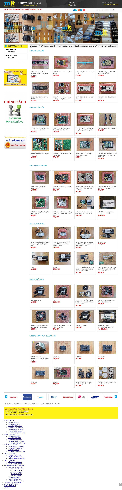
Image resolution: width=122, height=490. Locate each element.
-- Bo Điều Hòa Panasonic (15, 439)
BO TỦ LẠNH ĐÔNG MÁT (63, 46)
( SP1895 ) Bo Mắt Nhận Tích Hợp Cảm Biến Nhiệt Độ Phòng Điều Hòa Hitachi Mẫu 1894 (84, 269)
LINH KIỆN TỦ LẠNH (88, 46)
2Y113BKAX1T (102, 242)
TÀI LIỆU (57, 404)
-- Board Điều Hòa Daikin (14, 438)
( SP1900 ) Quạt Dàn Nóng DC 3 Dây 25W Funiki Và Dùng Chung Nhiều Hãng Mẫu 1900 (84, 243)
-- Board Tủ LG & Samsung (15, 448)
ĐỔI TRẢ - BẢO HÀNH (47, 404)
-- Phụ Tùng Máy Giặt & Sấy (15, 467)
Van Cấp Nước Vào (16, 474)
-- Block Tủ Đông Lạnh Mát (15, 463)
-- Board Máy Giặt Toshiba (15, 426)
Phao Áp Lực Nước (16, 472)
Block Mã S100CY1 (36, 300)
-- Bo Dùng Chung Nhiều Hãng (16, 433)
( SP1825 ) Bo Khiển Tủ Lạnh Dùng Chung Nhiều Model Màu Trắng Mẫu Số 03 (62, 213)
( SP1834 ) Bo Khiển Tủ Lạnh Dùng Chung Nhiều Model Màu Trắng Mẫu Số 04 (84, 188)
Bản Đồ (26, 411)
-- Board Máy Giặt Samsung (15, 427)
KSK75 (55, 267)
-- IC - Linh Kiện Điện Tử (14, 477)
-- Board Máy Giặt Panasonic (15, 431)
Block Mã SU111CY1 (81, 325)
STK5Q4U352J (57, 357)
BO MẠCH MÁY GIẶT (38, 46)
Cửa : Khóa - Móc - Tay (17, 469)
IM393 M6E (34, 382)
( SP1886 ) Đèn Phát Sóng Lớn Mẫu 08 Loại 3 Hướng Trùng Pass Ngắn (40, 358)
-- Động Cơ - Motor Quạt (14, 455)
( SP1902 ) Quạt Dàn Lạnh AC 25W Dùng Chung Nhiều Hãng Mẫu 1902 (40, 243)
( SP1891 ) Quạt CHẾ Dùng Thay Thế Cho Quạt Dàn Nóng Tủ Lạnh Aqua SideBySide (84, 302)
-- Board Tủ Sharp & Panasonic (16, 446)
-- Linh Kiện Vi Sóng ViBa (14, 479)
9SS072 (33, 267)
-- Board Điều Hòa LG (13, 436)
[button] (6, 396)
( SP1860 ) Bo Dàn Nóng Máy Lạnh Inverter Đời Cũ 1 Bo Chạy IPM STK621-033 (107, 155)
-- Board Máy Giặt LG (13, 422)
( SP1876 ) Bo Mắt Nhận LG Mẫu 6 (107, 128)
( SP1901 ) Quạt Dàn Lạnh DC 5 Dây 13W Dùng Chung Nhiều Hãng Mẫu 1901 (61, 243)
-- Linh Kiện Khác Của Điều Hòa (16, 458)
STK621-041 (56, 382)
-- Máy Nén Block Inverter (15, 457)
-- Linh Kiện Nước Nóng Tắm (15, 481)
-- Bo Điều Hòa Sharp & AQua (16, 441)
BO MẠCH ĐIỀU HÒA (50, 46)
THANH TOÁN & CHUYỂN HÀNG (13, 404)
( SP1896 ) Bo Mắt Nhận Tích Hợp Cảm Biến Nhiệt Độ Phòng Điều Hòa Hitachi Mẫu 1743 (107, 269)
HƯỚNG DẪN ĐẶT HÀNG (31, 404)
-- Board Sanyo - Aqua (14, 424)
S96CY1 (55, 300)
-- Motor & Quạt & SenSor (15, 462)
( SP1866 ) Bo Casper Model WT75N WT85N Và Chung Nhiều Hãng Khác (39, 73)
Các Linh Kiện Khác (16, 475)
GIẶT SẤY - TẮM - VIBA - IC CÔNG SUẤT (105, 46)
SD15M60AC (101, 357)
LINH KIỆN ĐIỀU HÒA (77, 46)
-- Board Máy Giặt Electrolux (15, 429)
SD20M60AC (78, 357)
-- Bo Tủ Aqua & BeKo (13, 450)
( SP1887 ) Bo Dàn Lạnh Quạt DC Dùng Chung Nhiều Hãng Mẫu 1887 (84, 130)
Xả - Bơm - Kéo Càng (17, 470)
